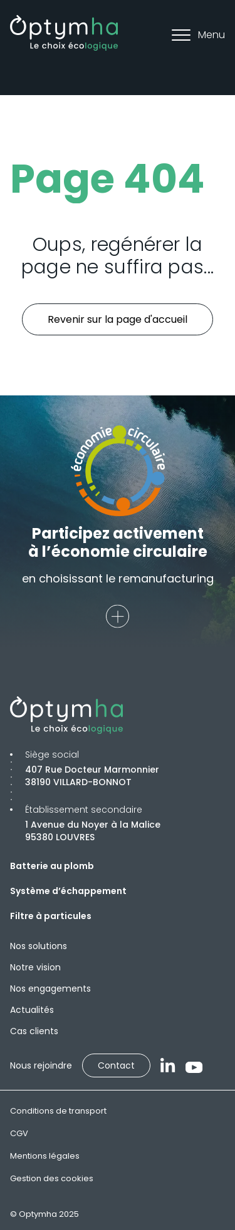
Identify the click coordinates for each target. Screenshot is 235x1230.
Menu (198, 35)
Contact (116, 1065)
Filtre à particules (50, 916)
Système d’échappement (68, 891)
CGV (19, 1133)
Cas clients (34, 1031)
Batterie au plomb (52, 866)
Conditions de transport (58, 1111)
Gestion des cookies (51, 1178)
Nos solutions (38, 946)
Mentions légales (45, 1156)
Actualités (32, 1010)
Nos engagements (50, 988)
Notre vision (35, 967)
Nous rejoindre (41, 1065)
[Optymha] (64, 33)
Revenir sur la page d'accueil (117, 319)
